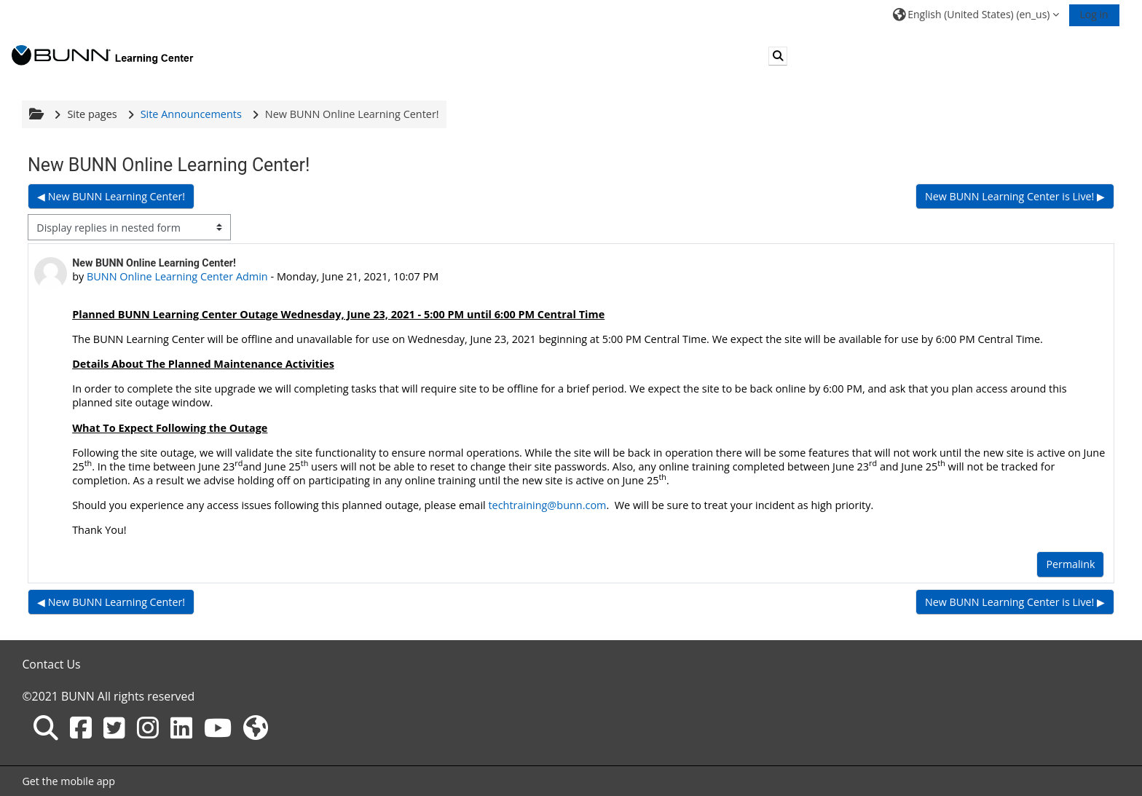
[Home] (103, 55)
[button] (976, 14)
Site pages (92, 114)
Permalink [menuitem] (1070, 564)
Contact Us (52, 664)
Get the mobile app (69, 781)
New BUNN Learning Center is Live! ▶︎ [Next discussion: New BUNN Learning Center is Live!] (1015, 196)
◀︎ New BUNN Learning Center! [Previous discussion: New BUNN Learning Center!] (111, 196)
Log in (1093, 14)
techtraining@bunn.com (548, 505)
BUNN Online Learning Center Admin (177, 276)
